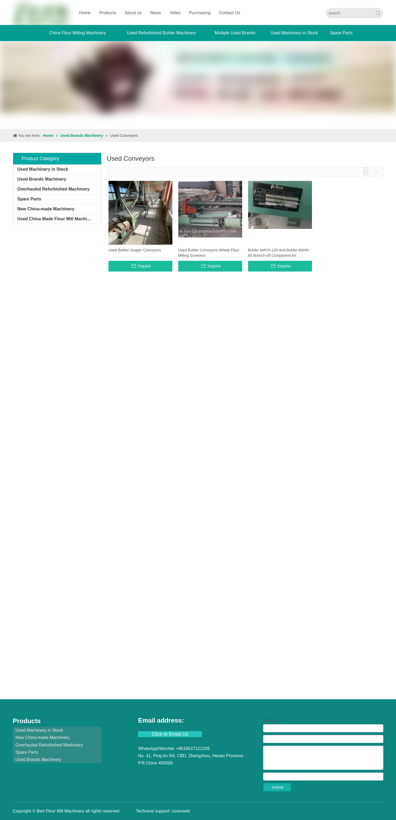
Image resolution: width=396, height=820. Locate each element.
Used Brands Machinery (41, 179)
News (155, 12)
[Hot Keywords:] (378, 13)
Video (174, 12)
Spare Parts (29, 199)
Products (107, 12)
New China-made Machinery (46, 209)
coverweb (181, 811)
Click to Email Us (170, 734)
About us (133, 12)
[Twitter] (163, 774)
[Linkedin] (152, 774)
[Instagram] (183, 774)
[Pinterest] (193, 774)
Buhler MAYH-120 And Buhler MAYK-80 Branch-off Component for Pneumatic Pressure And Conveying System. (279, 253)
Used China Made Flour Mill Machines (55, 219)
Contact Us (229, 12)
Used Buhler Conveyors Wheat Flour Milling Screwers (208, 253)
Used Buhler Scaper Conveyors (134, 250)
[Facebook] (142, 774)
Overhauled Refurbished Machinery (53, 189)
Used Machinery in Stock (42, 169)
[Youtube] (173, 774)
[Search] (349, 13)
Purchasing (199, 12)
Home (85, 12)
